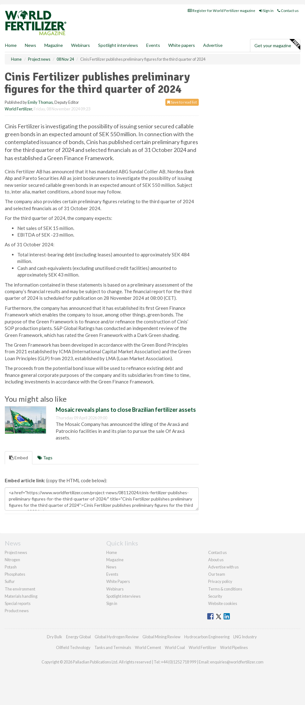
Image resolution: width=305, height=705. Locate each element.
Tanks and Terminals (112, 647)
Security (215, 596)
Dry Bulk (54, 636)
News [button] (30, 45)
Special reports (17, 603)
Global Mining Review (161, 636)
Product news (17, 610)
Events (153, 45)
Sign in (266, 10)
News (111, 566)
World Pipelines (234, 647)
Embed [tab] (18, 457)
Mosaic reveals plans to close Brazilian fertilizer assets (126, 409)
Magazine (53, 45)
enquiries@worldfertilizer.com (236, 661)
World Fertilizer (18, 108)
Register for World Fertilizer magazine (221, 10)
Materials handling (21, 596)
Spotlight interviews (118, 45)
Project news (16, 552)
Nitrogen (12, 559)
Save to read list (182, 102)
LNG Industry (245, 636)
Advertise (213, 45)
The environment (20, 588)
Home (11, 45)
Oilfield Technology (73, 647)
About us (216, 559)
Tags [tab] (45, 457)
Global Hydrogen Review (117, 636)
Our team (216, 574)
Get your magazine (277, 44)
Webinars (80, 45)
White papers (181, 45)
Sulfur (10, 581)
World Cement (148, 647)
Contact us (288, 10)
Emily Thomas (40, 102)
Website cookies (222, 603)
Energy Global (78, 636)
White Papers (118, 581)
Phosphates (15, 574)
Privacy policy (220, 581)
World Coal (175, 647)
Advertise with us (223, 566)
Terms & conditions (225, 588)
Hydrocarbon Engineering (207, 636)
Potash (11, 566)
